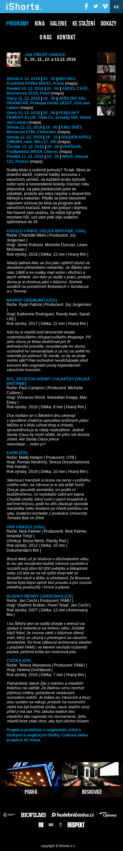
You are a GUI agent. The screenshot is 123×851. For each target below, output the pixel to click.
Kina (40, 23)
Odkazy (109, 23)
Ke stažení (83, 23)
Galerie (58, 23)
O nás (46, 37)
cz (116, 6)
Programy (17, 23)
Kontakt (66, 37)
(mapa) (71, 83)
